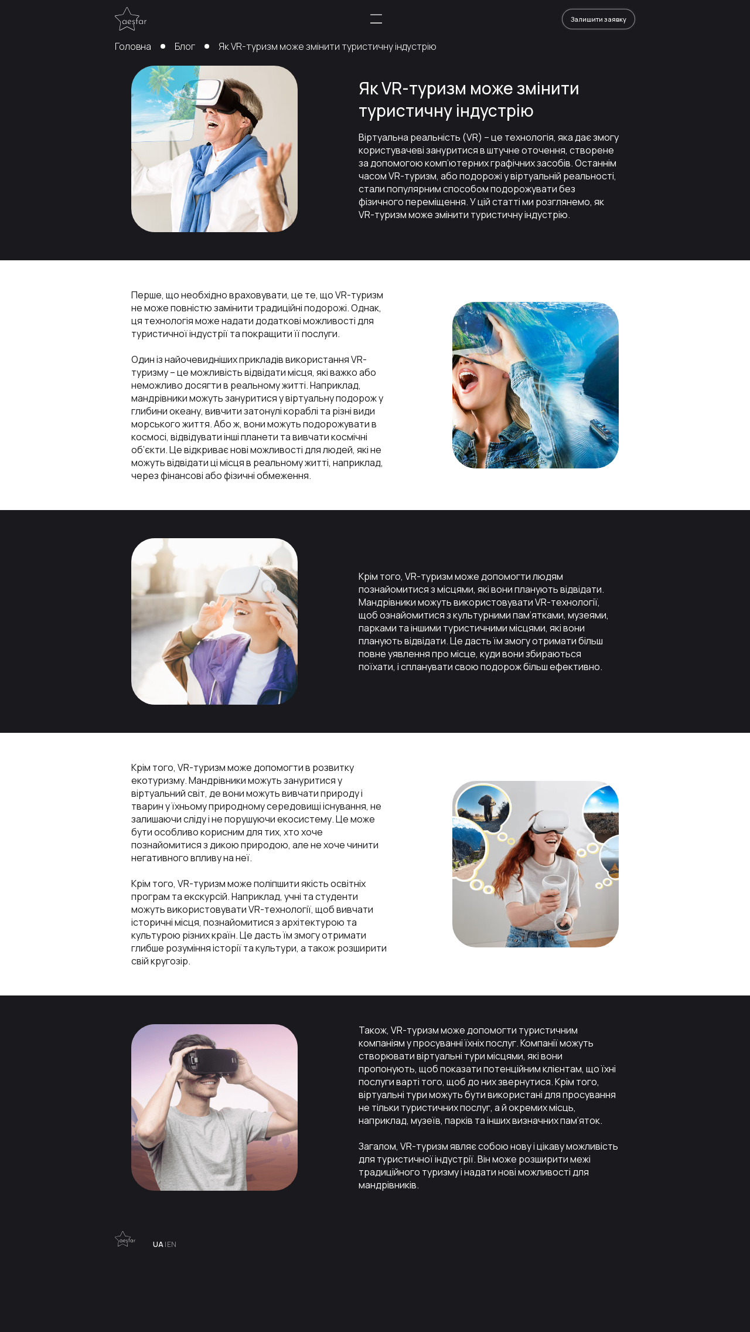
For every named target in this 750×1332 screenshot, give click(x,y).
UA (158, 1244)
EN (171, 1244)
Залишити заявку (598, 19)
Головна (133, 46)
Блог (185, 46)
